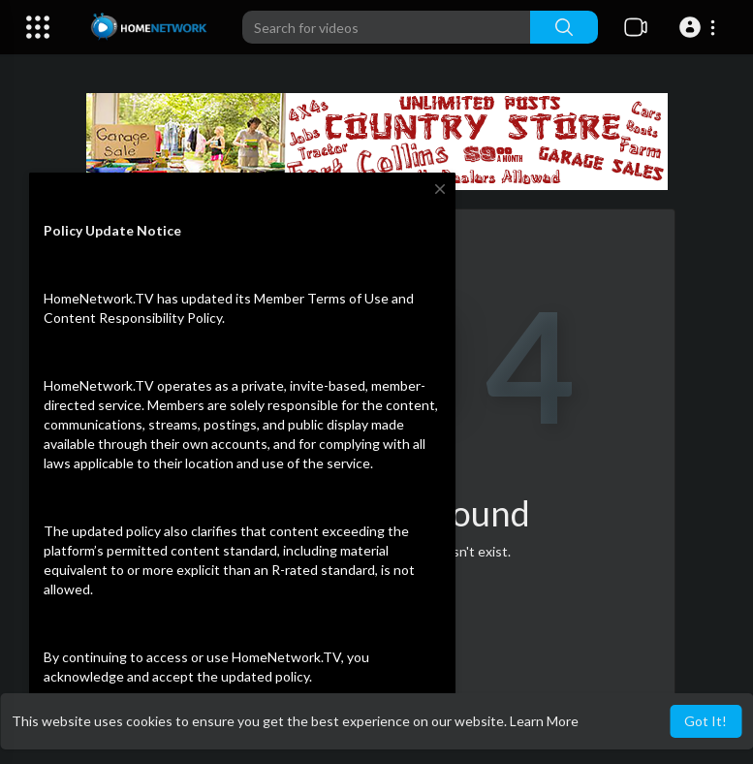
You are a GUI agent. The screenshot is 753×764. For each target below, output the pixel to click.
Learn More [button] (544, 721)
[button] (700, 27)
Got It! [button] (705, 721)
